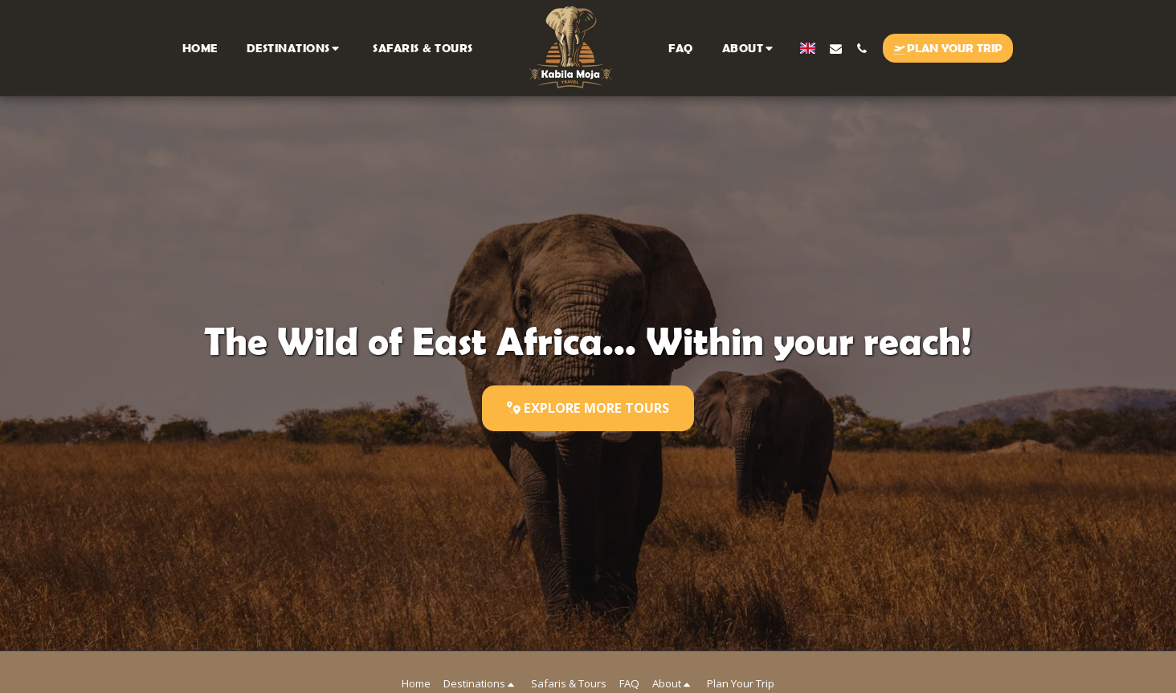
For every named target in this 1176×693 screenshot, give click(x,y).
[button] (295, 48)
